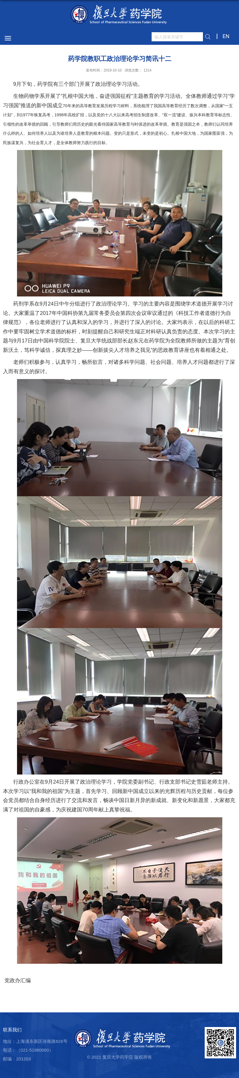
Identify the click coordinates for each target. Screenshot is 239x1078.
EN (226, 36)
